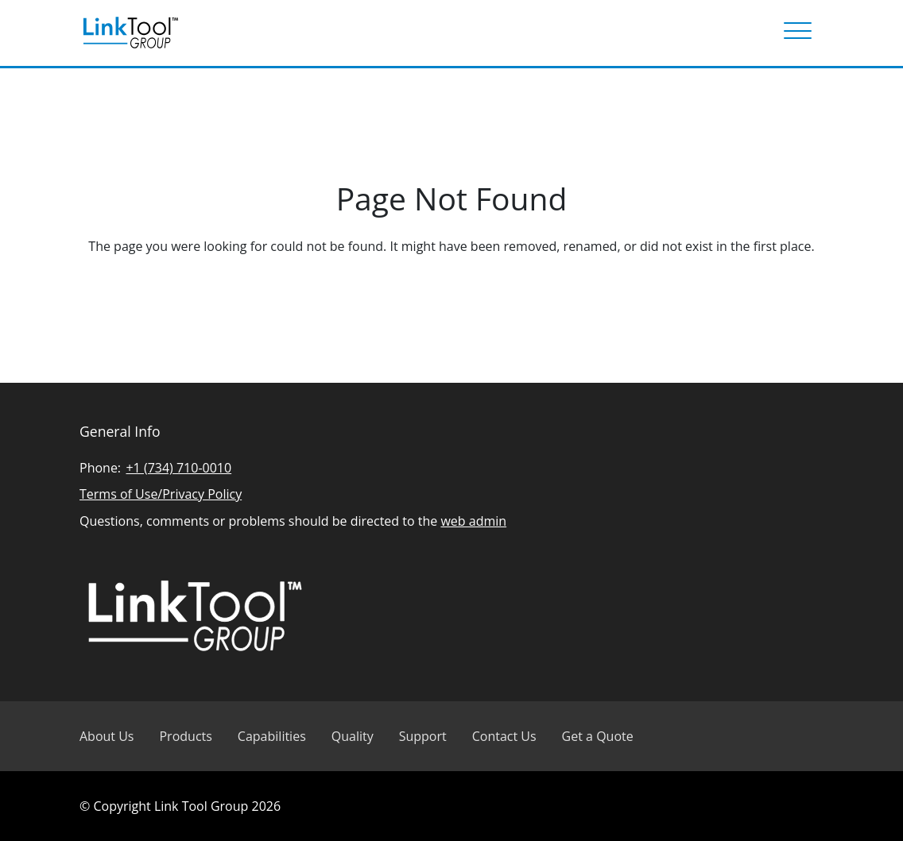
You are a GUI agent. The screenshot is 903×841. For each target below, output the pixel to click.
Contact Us (504, 736)
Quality (352, 736)
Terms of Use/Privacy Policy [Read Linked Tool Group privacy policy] (160, 494)
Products (185, 736)
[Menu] (798, 33)
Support (423, 736)
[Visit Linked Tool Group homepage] (130, 33)
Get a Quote (598, 736)
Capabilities (272, 736)
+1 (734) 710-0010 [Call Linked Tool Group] (178, 467)
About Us (106, 736)
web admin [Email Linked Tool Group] (473, 521)
